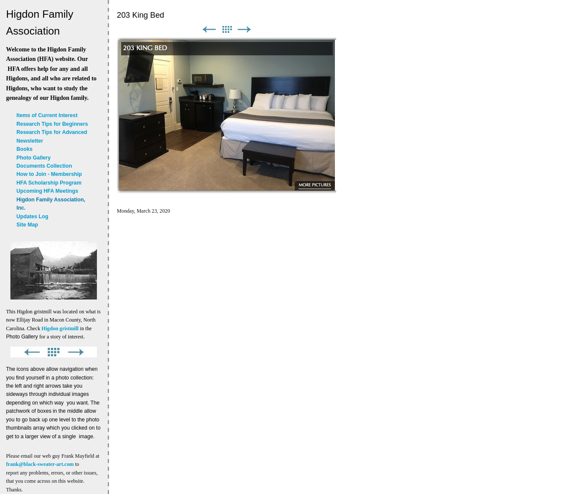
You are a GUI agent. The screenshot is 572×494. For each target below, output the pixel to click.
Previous (209, 29)
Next (244, 29)
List (226, 29)
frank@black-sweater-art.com (40, 464)
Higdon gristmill (60, 328)
